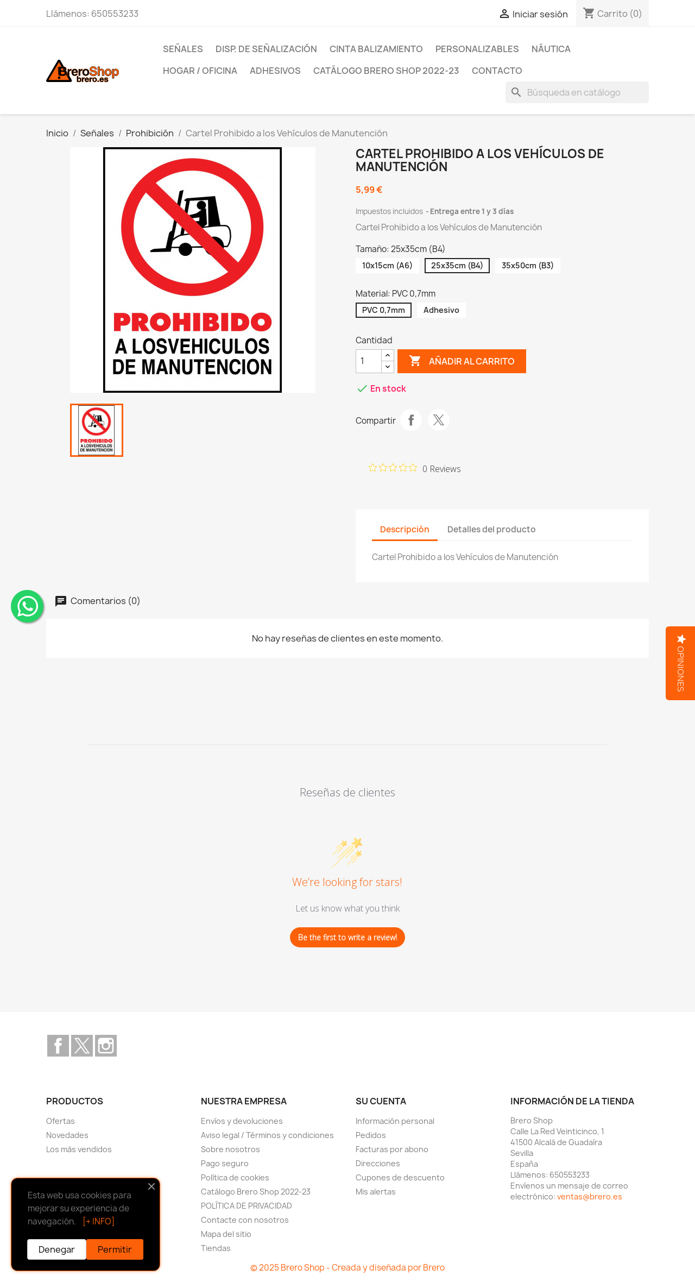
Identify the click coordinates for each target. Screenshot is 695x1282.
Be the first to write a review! (347, 937)
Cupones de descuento (400, 1177)
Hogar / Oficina (200, 71)
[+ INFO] (99, 1221)
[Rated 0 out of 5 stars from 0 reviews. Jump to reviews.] (415, 468)
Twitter (82, 1046)
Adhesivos (275, 71)
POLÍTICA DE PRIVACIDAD (246, 1206)
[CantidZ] (369, 361)
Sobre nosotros (230, 1149)
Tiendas (216, 1248)
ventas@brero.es (589, 1196)
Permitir (115, 1249)
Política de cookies (235, 1177)
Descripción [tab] (404, 529)
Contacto (497, 71)
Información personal (395, 1121)
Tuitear (439, 420)
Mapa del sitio (226, 1234)
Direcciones (378, 1163)
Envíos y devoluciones (242, 1121)
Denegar (57, 1249)
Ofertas (60, 1121)
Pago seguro (225, 1163)
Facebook (58, 1046)
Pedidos (371, 1135)
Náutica (551, 49)
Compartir (411, 420)
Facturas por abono (392, 1149)
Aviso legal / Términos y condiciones (267, 1135)
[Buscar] (577, 92)
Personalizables (477, 49)
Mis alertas (376, 1191)
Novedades (67, 1135)
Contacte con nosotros (245, 1220)
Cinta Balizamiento (376, 49)
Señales (183, 49)
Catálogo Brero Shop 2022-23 (386, 71)
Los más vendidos (79, 1149)
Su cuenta (381, 1101)
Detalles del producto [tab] (491, 529)
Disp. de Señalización (266, 49)
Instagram (106, 1046)
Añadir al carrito (462, 361)
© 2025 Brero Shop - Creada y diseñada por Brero (347, 1267)
